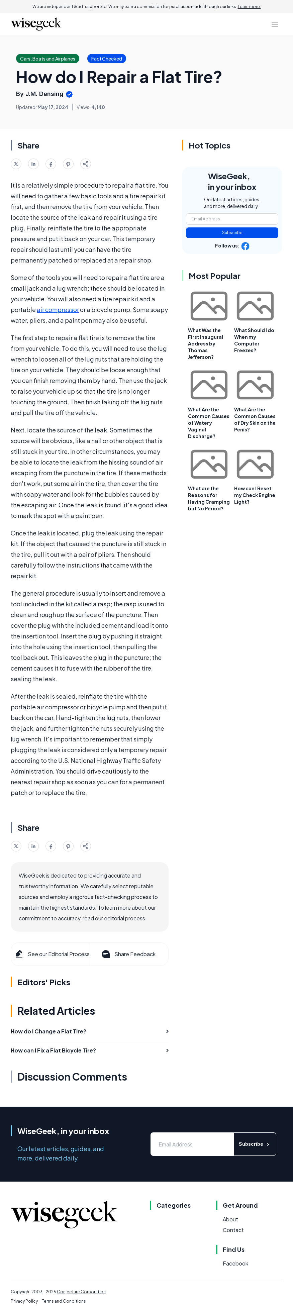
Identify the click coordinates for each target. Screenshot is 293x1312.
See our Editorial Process (52, 954)
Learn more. (249, 6)
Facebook (235, 1263)
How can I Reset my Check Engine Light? (254, 495)
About (230, 1219)
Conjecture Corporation (81, 1291)
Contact (233, 1229)
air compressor (58, 309)
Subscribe (232, 232)
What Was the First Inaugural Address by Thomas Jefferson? (205, 343)
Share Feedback (128, 954)
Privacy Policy (24, 1301)
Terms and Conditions (64, 1301)
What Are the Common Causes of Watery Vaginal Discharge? (208, 422)
